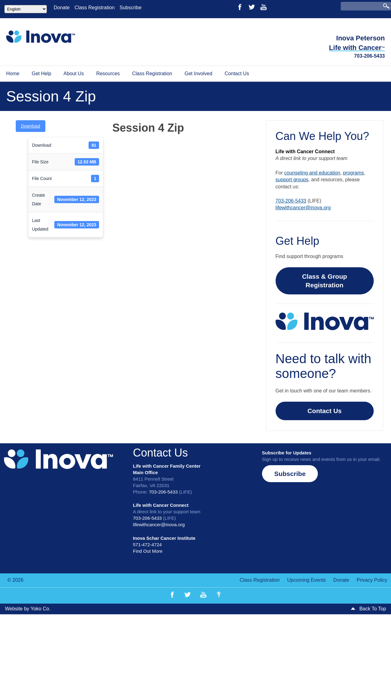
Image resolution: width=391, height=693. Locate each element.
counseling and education (312, 172)
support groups (292, 179)
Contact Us (237, 73)
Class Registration (95, 7)
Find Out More (148, 551)
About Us (74, 73)
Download (30, 126)
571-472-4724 (147, 544)
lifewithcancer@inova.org (303, 207)
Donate (62, 7)
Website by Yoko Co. (27, 608)
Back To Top (368, 608)
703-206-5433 (369, 56)
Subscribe (130, 7)
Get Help (41, 73)
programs (353, 172)
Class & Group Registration (324, 281)
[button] (290, 473)
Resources (108, 73)
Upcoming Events (306, 580)
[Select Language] (25, 9)
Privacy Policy (371, 580)
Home (12, 73)
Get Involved (198, 73)
